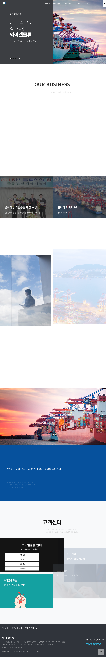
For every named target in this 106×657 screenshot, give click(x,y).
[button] (11, 58)
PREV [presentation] (8, 35)
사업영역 (56, 3)
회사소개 (45, 3)
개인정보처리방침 (16, 628)
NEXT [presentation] (97, 35)
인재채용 (78, 3)
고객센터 (67, 3)
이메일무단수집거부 (31, 628)
